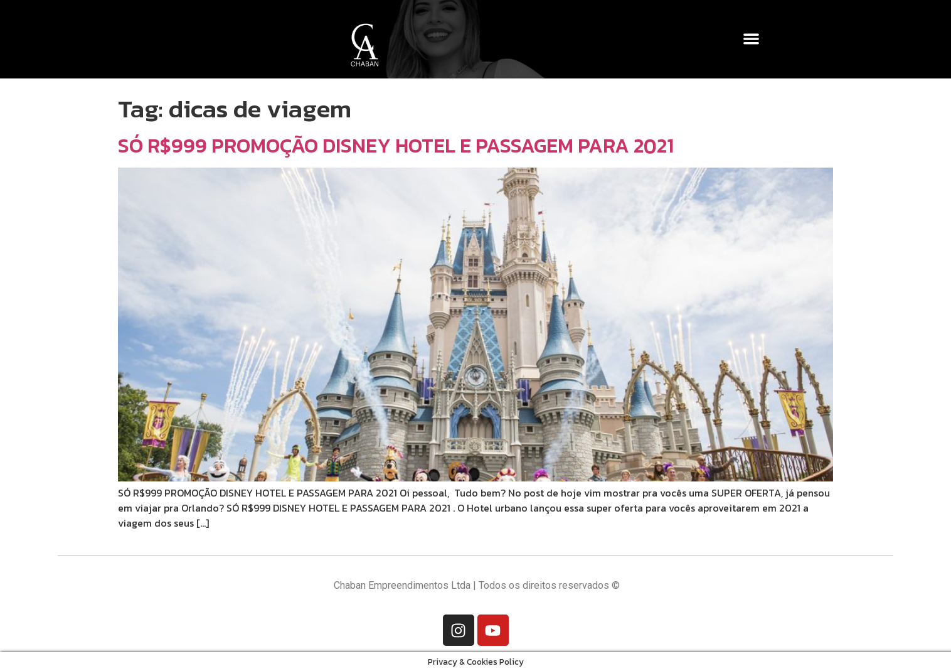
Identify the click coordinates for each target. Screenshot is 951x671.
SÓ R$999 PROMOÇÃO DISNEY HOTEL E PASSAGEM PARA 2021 (396, 146)
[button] (752, 38)
